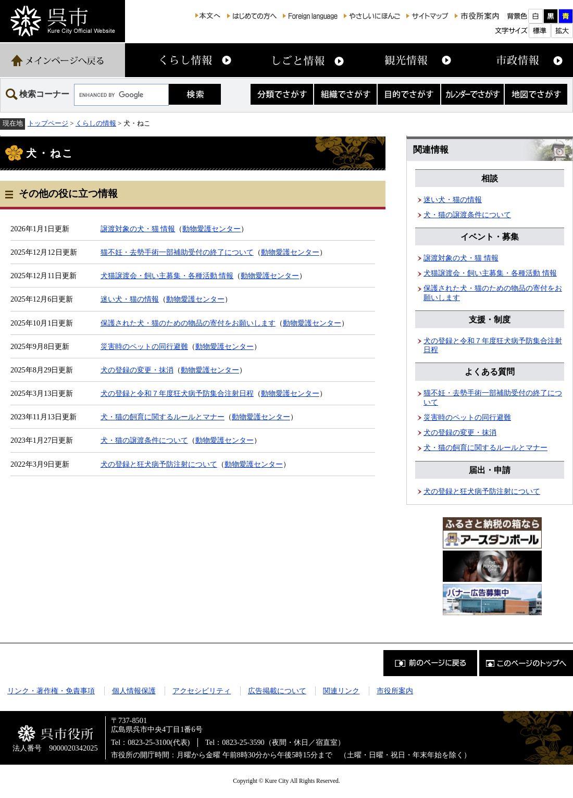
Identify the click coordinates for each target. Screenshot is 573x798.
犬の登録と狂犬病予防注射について (159, 464)
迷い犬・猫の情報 (130, 299)
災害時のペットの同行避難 (144, 346)
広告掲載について (277, 691)
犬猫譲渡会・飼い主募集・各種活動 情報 (167, 275)
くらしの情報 (96, 123)
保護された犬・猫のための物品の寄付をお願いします (188, 323)
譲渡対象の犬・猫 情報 (138, 229)
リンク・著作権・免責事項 (51, 691)
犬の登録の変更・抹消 (137, 370)
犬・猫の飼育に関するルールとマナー (163, 417)
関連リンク (341, 691)
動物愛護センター (211, 229)
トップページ (48, 123)
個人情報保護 (134, 691)
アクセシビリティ (201, 691)
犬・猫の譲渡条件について (144, 440)
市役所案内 (395, 691)
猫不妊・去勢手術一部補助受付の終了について (177, 252)
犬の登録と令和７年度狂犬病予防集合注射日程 (177, 393)
